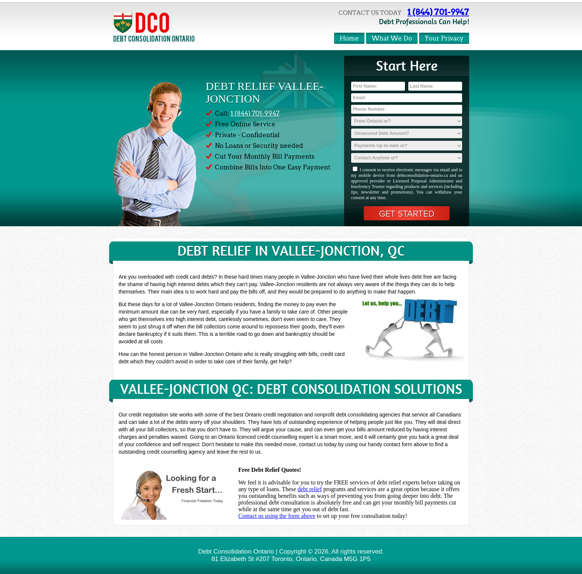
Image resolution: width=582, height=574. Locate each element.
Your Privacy (444, 38)
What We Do (392, 38)
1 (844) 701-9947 (438, 12)
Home (349, 38)
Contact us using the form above (276, 516)
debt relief (310, 489)
